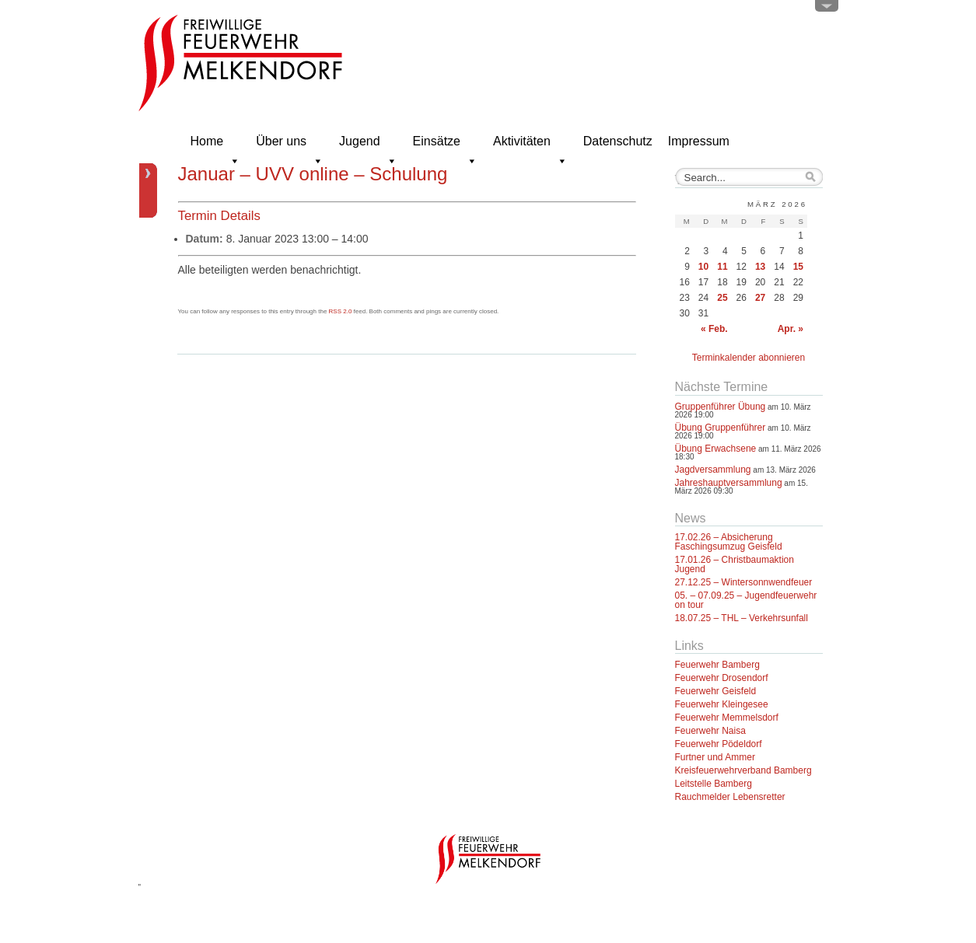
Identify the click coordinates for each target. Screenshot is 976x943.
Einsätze (445, 145)
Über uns (290, 145)
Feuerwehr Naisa (710, 730)
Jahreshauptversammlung (728, 482)
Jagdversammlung (713, 469)
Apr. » (790, 329)
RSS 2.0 (340, 311)
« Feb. (714, 329)
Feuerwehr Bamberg (717, 664)
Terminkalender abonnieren (748, 357)
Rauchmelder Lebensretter (730, 796)
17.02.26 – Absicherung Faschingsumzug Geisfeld (728, 542)
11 (722, 266)
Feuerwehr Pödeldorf (718, 744)
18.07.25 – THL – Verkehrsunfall (741, 618)
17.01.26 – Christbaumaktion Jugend (734, 564)
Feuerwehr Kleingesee (721, 704)
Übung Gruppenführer (720, 427)
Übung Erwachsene (716, 448)
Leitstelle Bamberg (713, 783)
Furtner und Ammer (715, 757)
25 (722, 297)
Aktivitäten (530, 145)
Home (216, 145)
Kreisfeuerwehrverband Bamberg (743, 770)
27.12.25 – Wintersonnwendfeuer (744, 582)
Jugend (368, 145)
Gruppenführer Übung (720, 406)
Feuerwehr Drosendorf (721, 677)
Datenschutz (617, 141)
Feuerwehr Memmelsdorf (726, 717)
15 (798, 266)
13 (760, 266)
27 (760, 297)
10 (703, 266)
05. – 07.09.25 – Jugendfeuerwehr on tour (746, 600)
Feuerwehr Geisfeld (716, 691)
